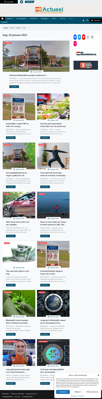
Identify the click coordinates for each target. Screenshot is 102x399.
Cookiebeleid (73, 396)
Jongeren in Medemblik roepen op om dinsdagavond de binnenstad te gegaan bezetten (52, 321)
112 (70, 18)
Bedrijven (33, 18)
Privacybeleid (81, 396)
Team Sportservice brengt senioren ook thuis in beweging (53, 174)
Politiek (7, 95)
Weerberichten (43, 341)
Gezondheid (8, 292)
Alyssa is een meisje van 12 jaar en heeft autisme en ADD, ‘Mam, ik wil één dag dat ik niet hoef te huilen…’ (53, 223)
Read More (14, 86)
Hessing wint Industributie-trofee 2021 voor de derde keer (53, 125)
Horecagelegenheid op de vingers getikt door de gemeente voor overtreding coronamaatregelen (17, 174)
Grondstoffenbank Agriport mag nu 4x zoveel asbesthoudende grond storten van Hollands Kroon (53, 272)
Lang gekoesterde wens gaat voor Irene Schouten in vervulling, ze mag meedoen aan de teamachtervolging (18, 370)
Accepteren (63, 392)
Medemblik (44, 18)
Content (7, 194)
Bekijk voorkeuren (92, 392)
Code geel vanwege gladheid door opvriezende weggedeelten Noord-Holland (52, 370)
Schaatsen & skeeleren (11, 341)
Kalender (4, 22)
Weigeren (78, 392)
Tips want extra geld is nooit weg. (17, 272)
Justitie (62, 18)
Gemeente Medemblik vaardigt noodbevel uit (27, 75)
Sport (54, 18)
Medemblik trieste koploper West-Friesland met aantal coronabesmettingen (17, 321)
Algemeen (9, 18)
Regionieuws (42, 243)
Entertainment (21, 18)
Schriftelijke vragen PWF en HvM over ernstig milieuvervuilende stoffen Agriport (17, 125)
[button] (98, 375)
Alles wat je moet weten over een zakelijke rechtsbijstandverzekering (17, 223)
